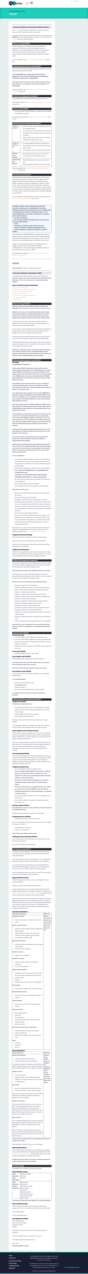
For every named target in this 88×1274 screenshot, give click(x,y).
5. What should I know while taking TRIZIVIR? (23, 295)
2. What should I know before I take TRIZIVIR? (24, 289)
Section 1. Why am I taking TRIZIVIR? (35, 59)
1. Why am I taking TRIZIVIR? (19, 287)
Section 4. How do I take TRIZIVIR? (38, 117)
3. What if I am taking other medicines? (22, 291)
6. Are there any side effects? (19, 297)
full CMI (16, 30)
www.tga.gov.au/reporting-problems (21, 1153)
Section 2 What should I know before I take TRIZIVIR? (26, 893)
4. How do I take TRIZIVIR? (19, 293)
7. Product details (16, 299)
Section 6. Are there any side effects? (21, 198)
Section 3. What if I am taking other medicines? (39, 102)
